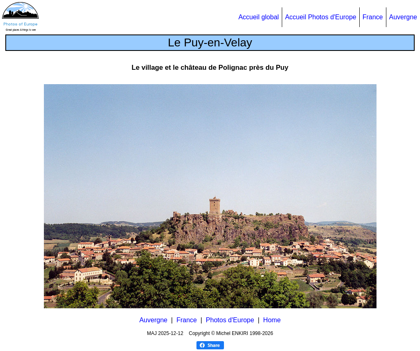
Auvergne (403, 17)
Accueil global (258, 17)
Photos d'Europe (230, 320)
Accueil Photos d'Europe (320, 17)
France (373, 17)
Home (272, 320)
